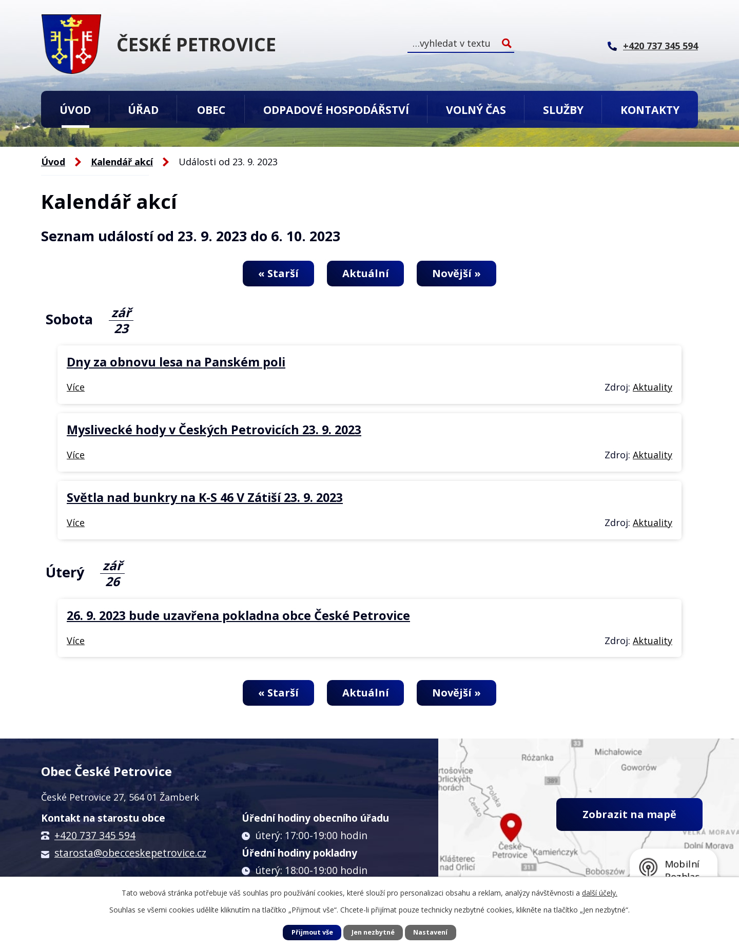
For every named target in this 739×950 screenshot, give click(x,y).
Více (76, 387)
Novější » (456, 273)
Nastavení (430, 932)
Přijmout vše (312, 932)
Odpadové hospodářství (336, 109)
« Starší (278, 273)
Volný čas (476, 109)
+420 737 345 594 (94, 835)
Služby (563, 109)
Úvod (75, 109)
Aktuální (365, 273)
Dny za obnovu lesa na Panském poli (176, 362)
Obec (211, 109)
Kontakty (649, 109)
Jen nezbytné (373, 932)
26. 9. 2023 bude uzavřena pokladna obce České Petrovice (238, 615)
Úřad (143, 109)
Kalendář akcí (122, 162)
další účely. (599, 893)
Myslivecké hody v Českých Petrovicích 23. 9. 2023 (214, 429)
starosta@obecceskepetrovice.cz (130, 853)
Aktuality (652, 387)
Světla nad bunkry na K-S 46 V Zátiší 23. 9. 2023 (205, 497)
